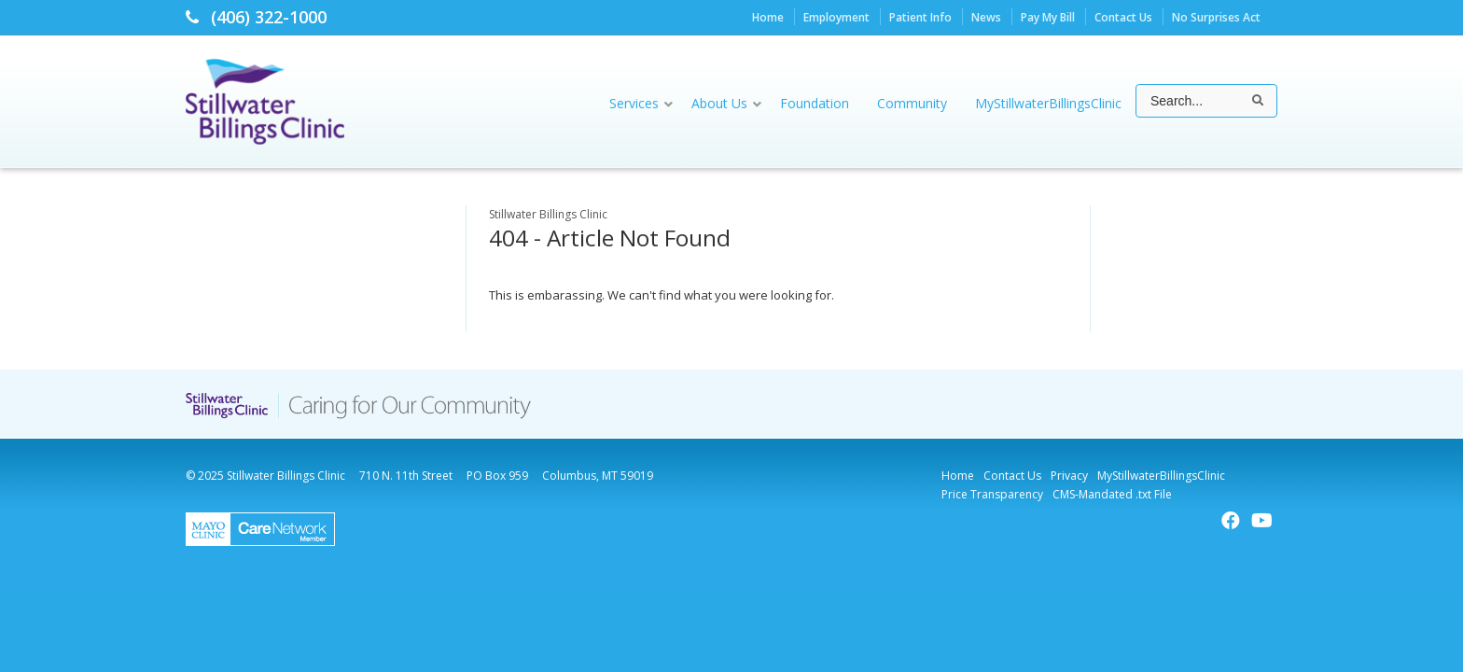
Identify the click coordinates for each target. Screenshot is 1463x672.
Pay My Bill (1048, 17)
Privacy (1069, 475)
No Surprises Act (1216, 17)
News (986, 17)
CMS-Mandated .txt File (1112, 494)
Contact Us (1123, 17)
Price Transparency (992, 494)
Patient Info (920, 17)
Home (768, 17)
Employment (836, 17)
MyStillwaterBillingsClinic (1161, 475)
